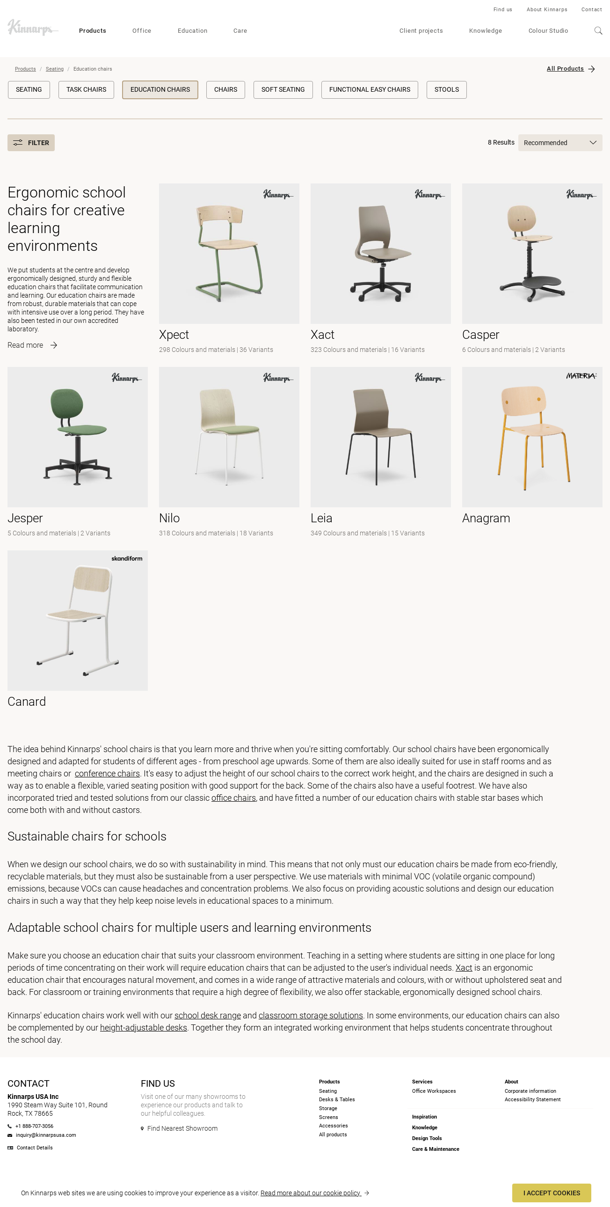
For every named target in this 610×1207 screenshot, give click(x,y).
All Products (565, 68)
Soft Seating (283, 89)
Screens (328, 1117)
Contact (592, 10)
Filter (31, 142)
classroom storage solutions (311, 1015)
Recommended (560, 142)
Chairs (225, 89)
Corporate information (530, 1091)
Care (240, 30)
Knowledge (485, 30)
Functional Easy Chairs (369, 89)
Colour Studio (548, 30)
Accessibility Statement (533, 1100)
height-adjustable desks (143, 1027)
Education (192, 30)
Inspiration (424, 1117)
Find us (503, 10)
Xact (464, 968)
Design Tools (427, 1138)
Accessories (333, 1126)
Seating (55, 69)
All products (333, 1135)
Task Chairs (86, 89)
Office (142, 30)
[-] (532, 269)
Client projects (421, 30)
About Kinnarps (547, 10)
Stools (447, 89)
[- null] (229, 269)
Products (92, 30)
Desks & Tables (337, 1100)
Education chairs (160, 89)
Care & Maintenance (435, 1149)
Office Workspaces (434, 1091)
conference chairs (107, 773)
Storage (328, 1108)
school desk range (207, 1015)
